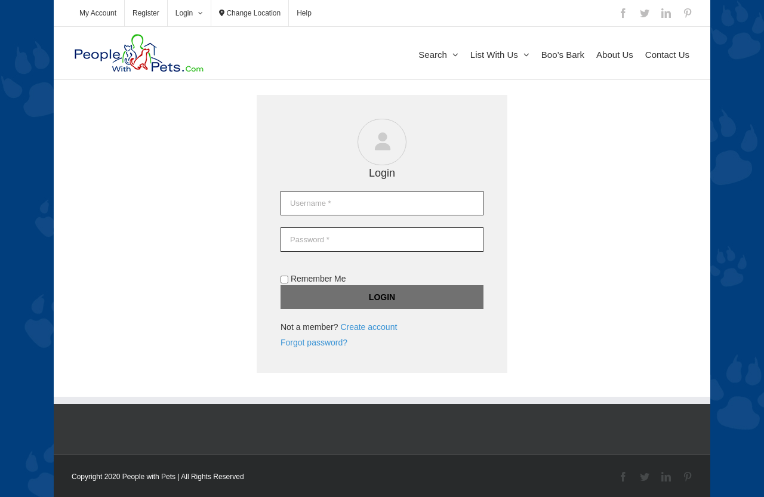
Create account (368, 327)
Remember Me (313, 278)
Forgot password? (314, 342)
